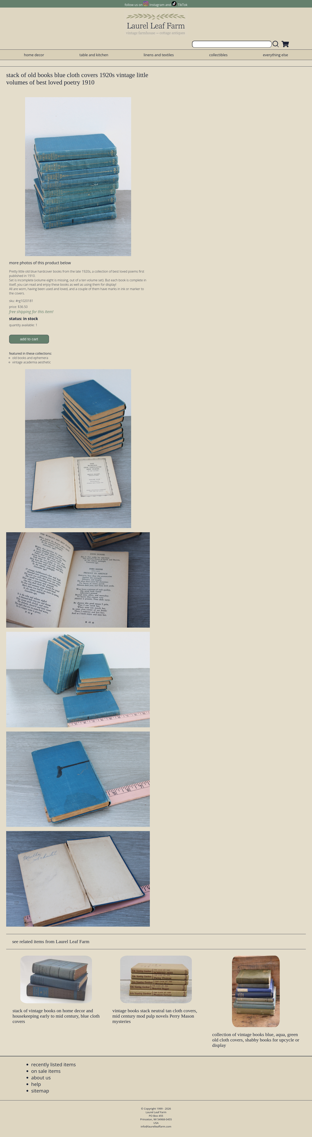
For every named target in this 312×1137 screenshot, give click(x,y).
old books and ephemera (30, 358)
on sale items (46, 1071)
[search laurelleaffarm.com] (277, 44)
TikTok (182, 5)
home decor (34, 54)
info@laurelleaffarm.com (156, 1126)
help (36, 1084)
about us (41, 1077)
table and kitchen (93, 54)
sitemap (40, 1090)
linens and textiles (159, 54)
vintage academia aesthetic (31, 362)
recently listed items (53, 1064)
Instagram (156, 5)
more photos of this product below (40, 262)
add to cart (29, 339)
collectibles (218, 54)
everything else (275, 54)
